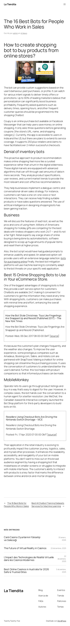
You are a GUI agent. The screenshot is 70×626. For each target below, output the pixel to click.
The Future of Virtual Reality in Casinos (25, 548)
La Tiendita (10, 4)
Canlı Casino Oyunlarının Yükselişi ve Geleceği (22, 538)
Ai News (24, 33)
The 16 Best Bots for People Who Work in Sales (16, 505)
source (54, 336)
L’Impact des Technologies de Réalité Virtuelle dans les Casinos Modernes (29, 558)
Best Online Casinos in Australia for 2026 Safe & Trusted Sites (26, 570)
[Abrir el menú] (64, 4)
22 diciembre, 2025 (58, 548)
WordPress (61, 621)
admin (15, 33)
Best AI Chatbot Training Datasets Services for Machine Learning (48, 505)
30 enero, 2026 (62, 538)
